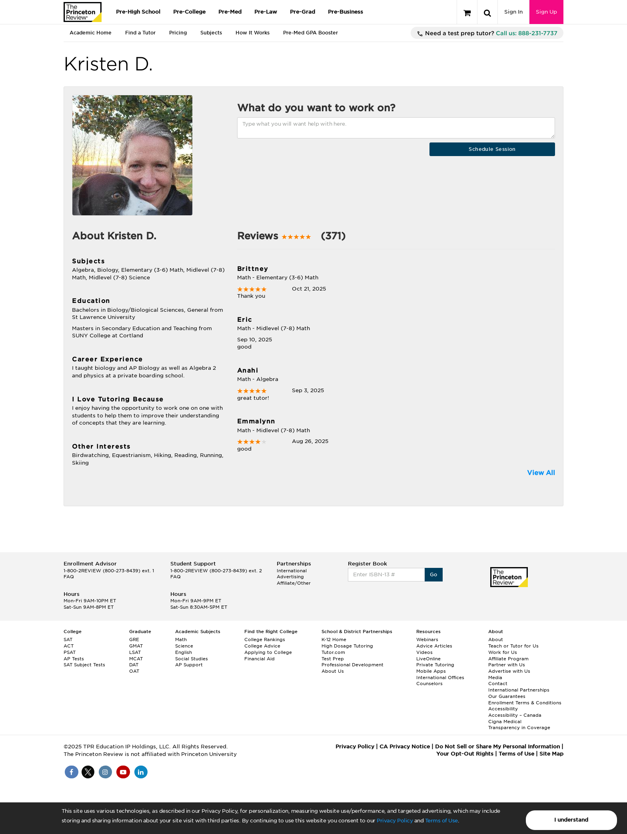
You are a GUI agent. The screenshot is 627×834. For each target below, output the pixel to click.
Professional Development (352, 665)
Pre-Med (230, 12)
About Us (332, 671)
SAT (68, 639)
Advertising (290, 576)
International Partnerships (518, 690)
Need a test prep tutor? (487, 33)
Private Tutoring (435, 665)
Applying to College (268, 652)
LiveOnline (428, 659)
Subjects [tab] (211, 33)
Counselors (429, 683)
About (495, 639)
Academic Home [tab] (91, 33)
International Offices (440, 677)
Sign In (513, 12)
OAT (134, 671)
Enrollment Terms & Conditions (524, 703)
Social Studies (191, 659)
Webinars (427, 639)
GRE (134, 639)
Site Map (551, 754)
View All (541, 473)
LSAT (135, 652)
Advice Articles (434, 646)
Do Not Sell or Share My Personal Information (497, 747)
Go (433, 574)
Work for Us (502, 652)
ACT (69, 646)
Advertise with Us (509, 671)
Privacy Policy (395, 821)
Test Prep (332, 659)
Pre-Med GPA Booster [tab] (310, 33)
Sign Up (546, 12)
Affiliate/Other (294, 583)
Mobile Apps (431, 671)
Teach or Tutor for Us (513, 646)
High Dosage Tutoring (347, 646)
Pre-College (189, 12)
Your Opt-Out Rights (464, 754)
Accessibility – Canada (514, 715)
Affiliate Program (508, 659)
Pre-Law (265, 12)
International (292, 570)
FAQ (69, 576)
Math (181, 639)
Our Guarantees (506, 696)
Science (184, 646)
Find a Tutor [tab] (140, 33)
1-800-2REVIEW (109, 570)
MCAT (136, 659)
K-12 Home (333, 639)
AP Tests (74, 659)
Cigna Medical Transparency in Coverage (519, 725)
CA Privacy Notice (404, 747)
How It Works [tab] (253, 33)
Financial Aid (259, 659)
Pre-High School (138, 12)
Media (495, 677)
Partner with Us (506, 665)
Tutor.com (333, 652)
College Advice (262, 646)
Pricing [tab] (178, 33)
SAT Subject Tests (84, 665)
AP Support (189, 665)
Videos (424, 652)
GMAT (136, 646)
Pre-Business (345, 12)
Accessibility (503, 709)
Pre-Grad (302, 12)
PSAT (70, 652)
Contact (497, 683)
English (183, 652)
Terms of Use (441, 821)
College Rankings (264, 639)
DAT (133, 665)
